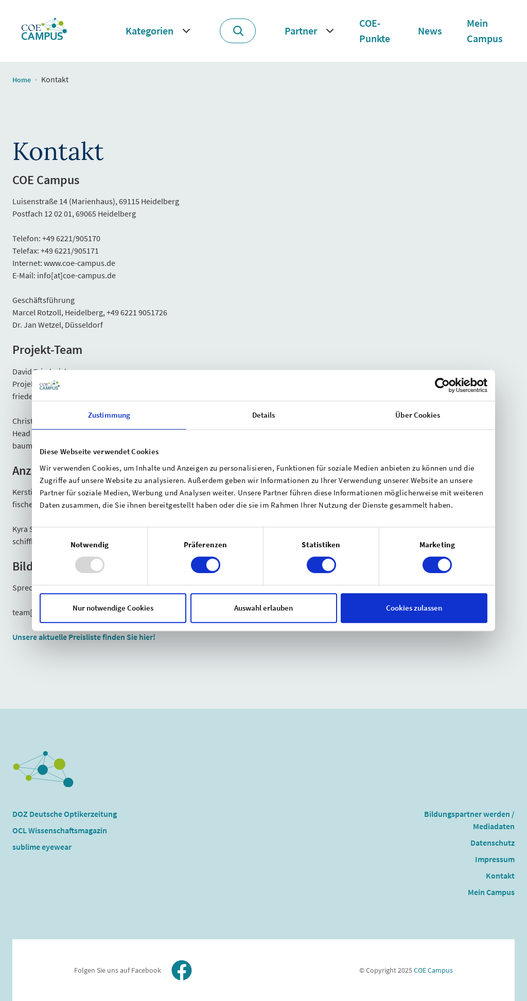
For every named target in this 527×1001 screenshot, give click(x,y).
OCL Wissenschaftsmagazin (59, 830)
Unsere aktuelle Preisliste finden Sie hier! (83, 637)
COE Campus (432, 970)
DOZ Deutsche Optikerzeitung (64, 814)
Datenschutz (492, 842)
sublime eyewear (42, 847)
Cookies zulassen (414, 608)
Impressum (495, 859)
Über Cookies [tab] (417, 415)
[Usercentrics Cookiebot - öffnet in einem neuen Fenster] (442, 385)
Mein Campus (485, 30)
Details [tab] (263, 415)
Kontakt (500, 875)
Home (21, 79)
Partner (301, 30)
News (430, 30)
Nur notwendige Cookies (113, 608)
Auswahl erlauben (263, 608)
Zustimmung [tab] (109, 415)
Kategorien (149, 30)
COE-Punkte (374, 30)
